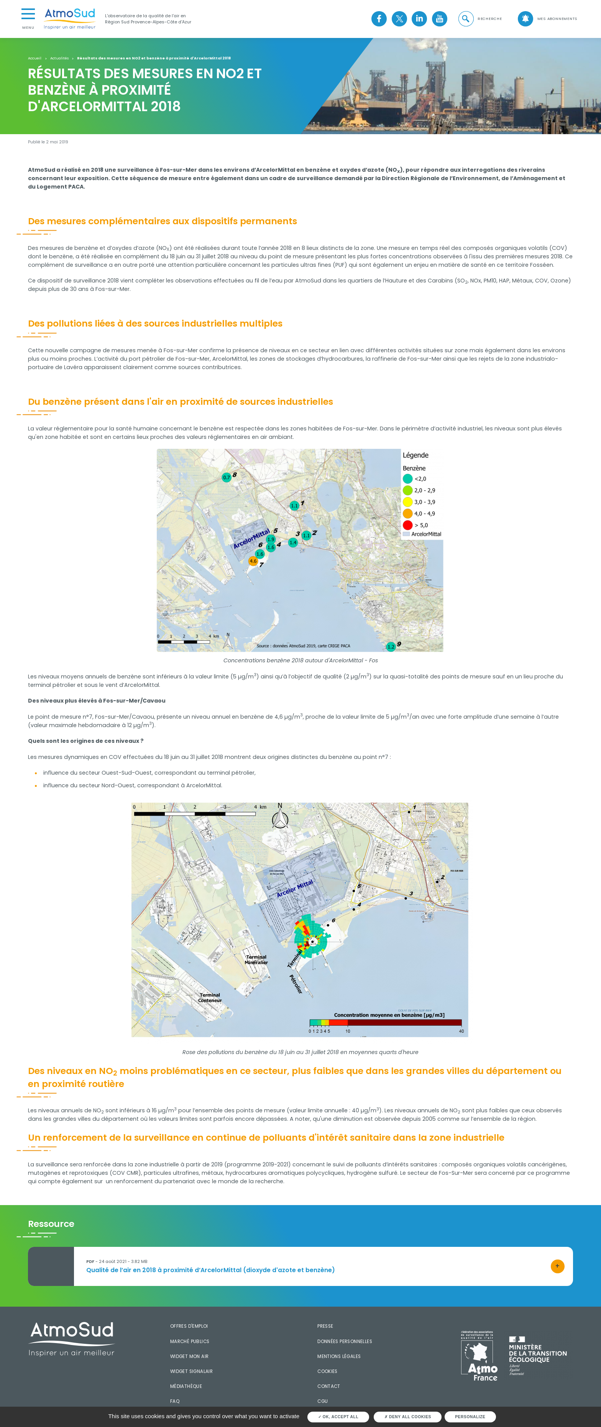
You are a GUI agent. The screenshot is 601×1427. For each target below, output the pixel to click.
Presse (325, 1326)
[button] (479, 19)
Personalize (470, 1417)
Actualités (59, 58)
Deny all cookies (407, 1417)
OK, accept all (338, 1417)
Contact (328, 1386)
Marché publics (190, 1341)
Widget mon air (189, 1356)
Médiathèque (186, 1386)
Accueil (34, 58)
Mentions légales (339, 1356)
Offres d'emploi (189, 1326)
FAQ (174, 1401)
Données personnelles (344, 1341)
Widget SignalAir (191, 1371)
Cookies (327, 1371)
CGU (322, 1401)
